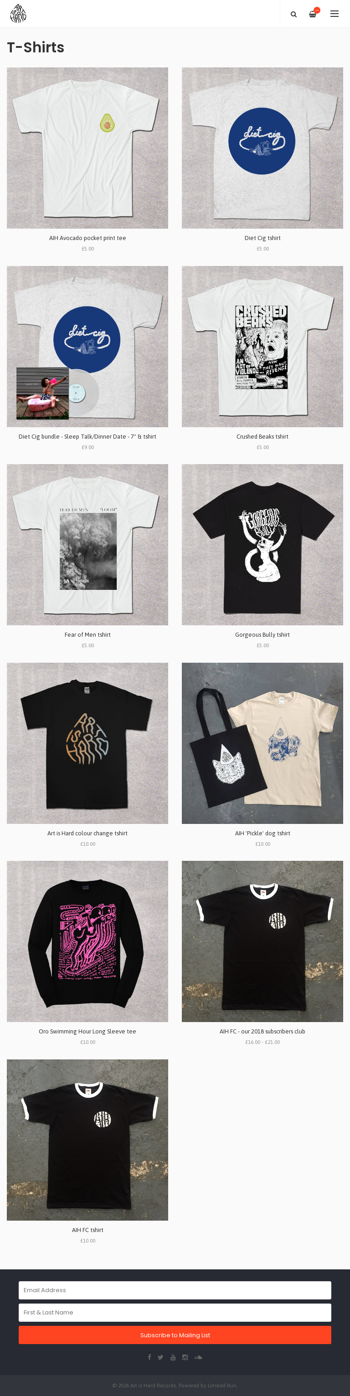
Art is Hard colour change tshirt (87, 833)
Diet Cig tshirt (263, 238)
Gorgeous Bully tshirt (262, 634)
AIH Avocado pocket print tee (87, 238)
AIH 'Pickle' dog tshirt (262, 833)
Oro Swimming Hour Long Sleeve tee (87, 1031)
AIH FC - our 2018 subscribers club (262, 1031)
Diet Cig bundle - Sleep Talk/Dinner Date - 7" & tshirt (87, 436)
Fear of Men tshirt (88, 634)
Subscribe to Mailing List (175, 1335)
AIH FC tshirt (87, 1230)
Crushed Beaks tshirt (262, 436)
